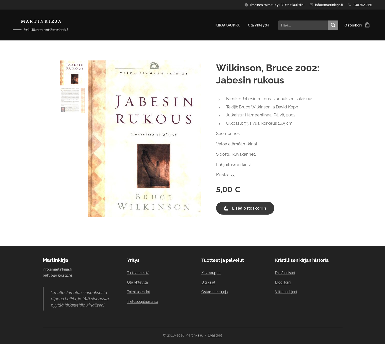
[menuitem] (227, 25)
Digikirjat (208, 282)
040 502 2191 (363, 4)
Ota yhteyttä (137, 282)
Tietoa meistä (138, 273)
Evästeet (215, 335)
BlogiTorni (283, 282)
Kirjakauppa (211, 273)
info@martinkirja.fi (329, 4)
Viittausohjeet (286, 292)
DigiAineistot (285, 273)
